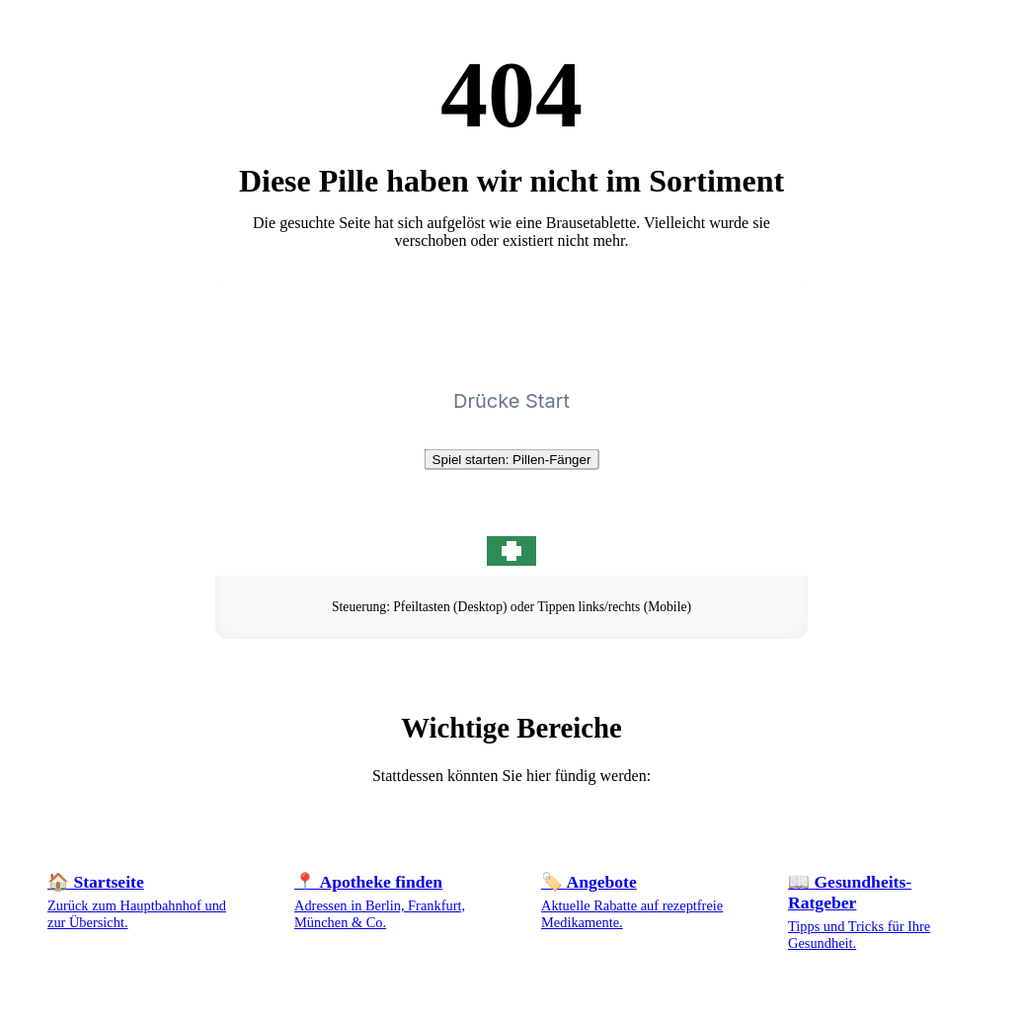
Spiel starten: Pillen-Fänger (512, 459)
